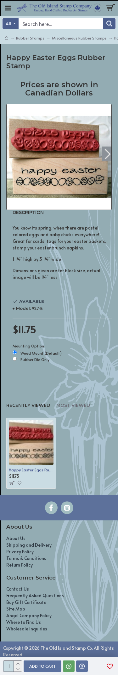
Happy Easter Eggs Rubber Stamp (31, 470)
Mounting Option (28, 345)
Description (28, 212)
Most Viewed (73, 405)
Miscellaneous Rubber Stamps (79, 37)
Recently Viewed (28, 405)
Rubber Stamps (30, 37)
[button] (107, 154)
